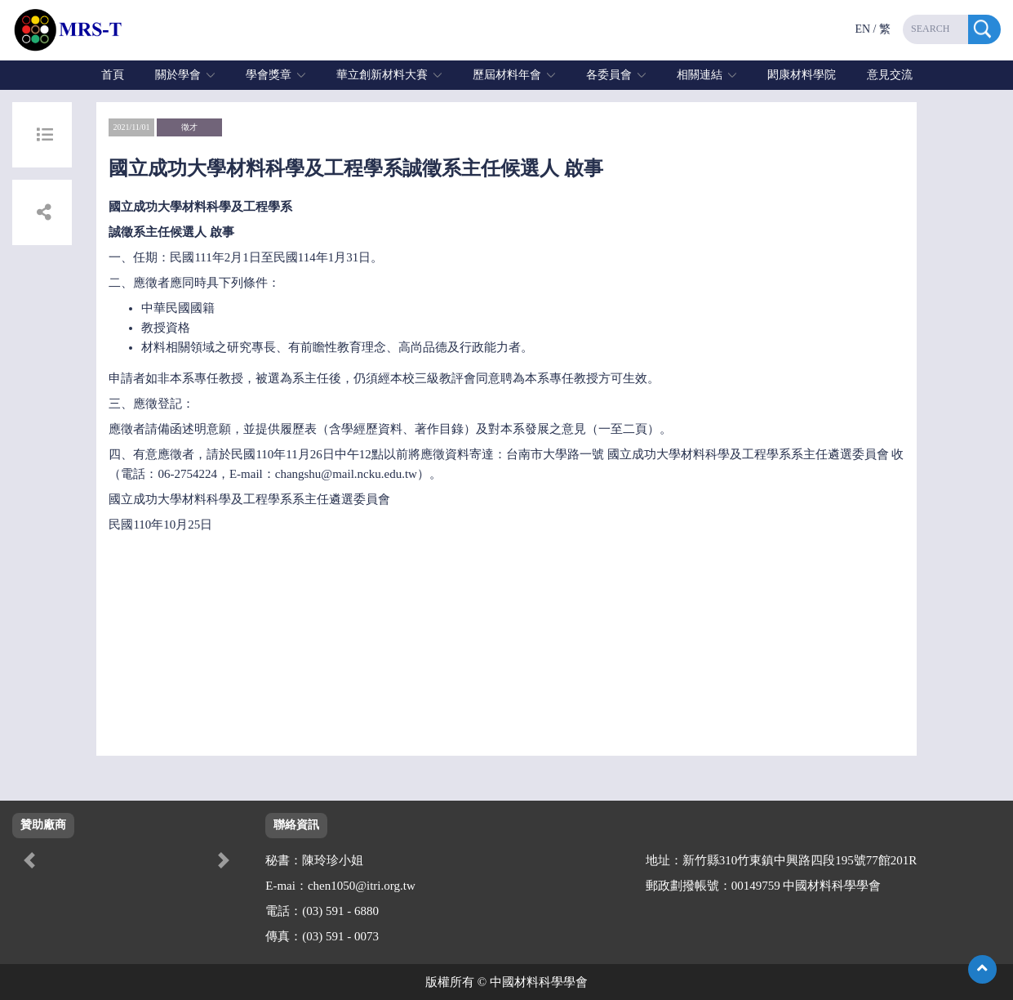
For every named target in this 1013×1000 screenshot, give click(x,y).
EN (862, 29)
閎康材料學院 (801, 75)
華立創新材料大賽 (382, 75)
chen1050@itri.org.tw (361, 885)
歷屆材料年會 (507, 75)
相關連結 (699, 75)
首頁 (112, 75)
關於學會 (178, 75)
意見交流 (890, 75)
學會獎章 (268, 75)
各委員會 (609, 75)
